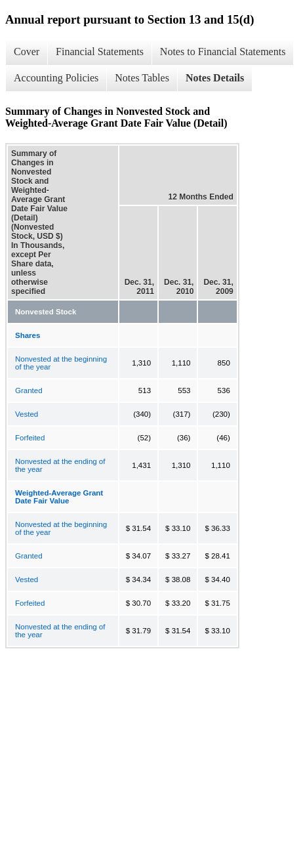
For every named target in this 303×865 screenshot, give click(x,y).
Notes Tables (142, 77)
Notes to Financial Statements (223, 51)
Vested (26, 414)
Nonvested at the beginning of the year (61, 363)
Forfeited (30, 438)
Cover (26, 51)
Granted (29, 390)
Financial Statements (100, 51)
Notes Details (215, 77)
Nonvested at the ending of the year (60, 465)
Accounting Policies (56, 77)
